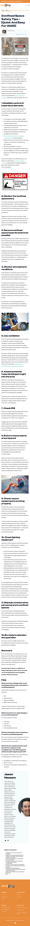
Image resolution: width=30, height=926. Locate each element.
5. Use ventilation (10, 859)
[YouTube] (15, 923)
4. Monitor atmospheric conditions (14, 858)
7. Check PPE (9, 863)
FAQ (7, 874)
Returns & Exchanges (5, 907)
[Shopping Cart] (28, 5)
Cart (2, 900)
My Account (3, 898)
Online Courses (4, 896)
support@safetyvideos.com (22, 907)
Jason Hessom (11, 30)
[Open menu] (25, 5)
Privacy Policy (4, 911)
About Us (18, 894)
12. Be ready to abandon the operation (15, 871)
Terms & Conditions (5, 909)
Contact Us (19, 896)
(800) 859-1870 (21, 910)
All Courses (3, 894)
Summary (8, 872)
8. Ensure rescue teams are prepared (15, 864)
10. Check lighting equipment (13, 868)
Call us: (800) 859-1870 (17, 1)
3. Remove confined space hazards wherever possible (14, 857)
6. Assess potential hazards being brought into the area (14, 862)
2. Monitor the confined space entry (15, 855)
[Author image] (4, 32)
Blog (17, 898)
